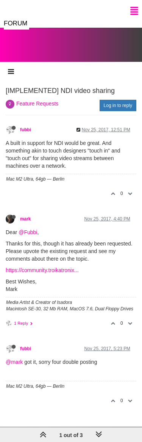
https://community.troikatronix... (42, 270)
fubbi (25, 129)
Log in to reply (118, 105)
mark (25, 219)
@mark (14, 362)
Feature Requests (37, 104)
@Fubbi (28, 232)
